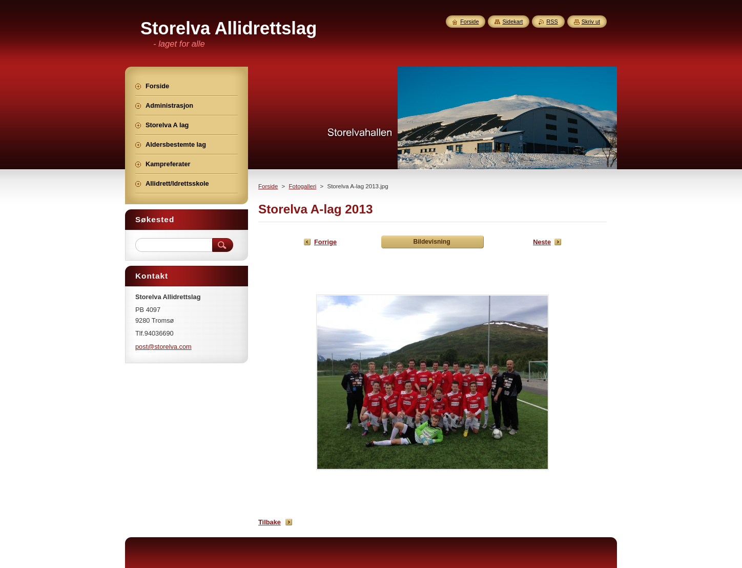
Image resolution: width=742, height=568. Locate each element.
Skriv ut (591, 21)
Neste (542, 242)
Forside (268, 186)
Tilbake (269, 522)
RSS (552, 21)
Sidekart (512, 21)
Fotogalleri (303, 186)
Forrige (325, 242)
